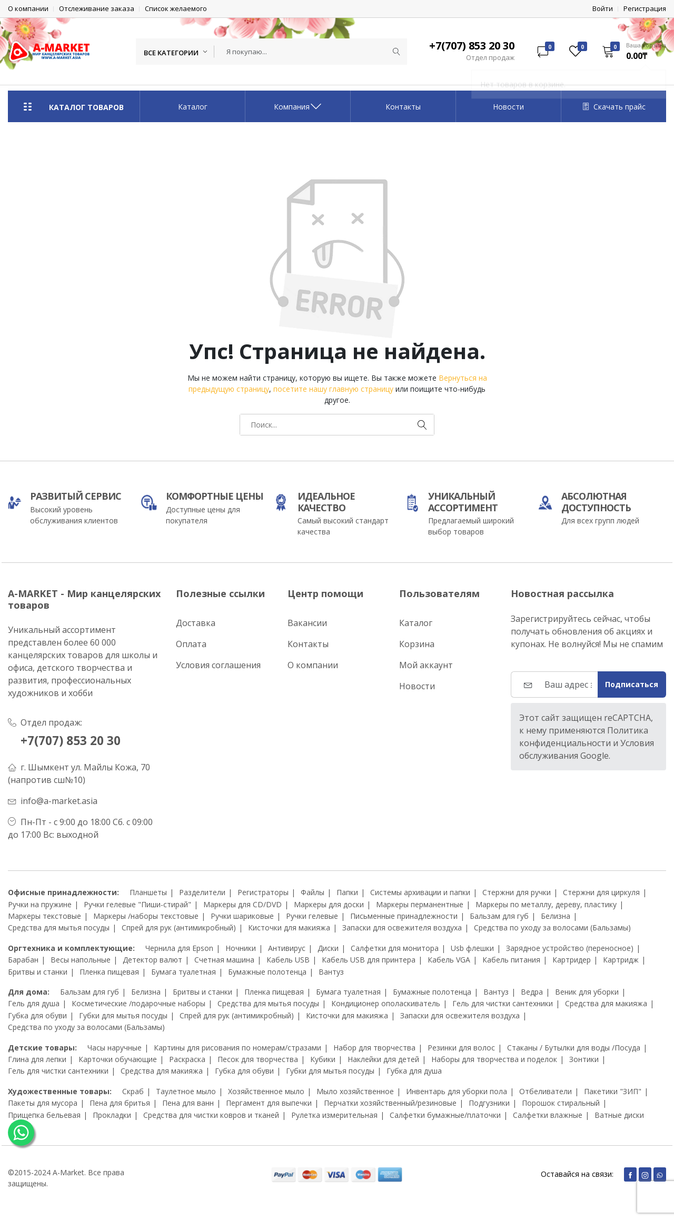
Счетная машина (224, 960)
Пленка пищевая (109, 972)
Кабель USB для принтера (368, 960)
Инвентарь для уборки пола (456, 1091)
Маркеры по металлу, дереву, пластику (546, 904)
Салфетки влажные (547, 1114)
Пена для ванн (188, 1103)
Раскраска (187, 1059)
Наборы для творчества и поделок (494, 1059)
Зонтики (584, 1059)
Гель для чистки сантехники (502, 1003)
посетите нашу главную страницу (333, 389)
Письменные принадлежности (404, 916)
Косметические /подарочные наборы (138, 1003)
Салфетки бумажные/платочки (445, 1114)
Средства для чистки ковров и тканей (211, 1114)
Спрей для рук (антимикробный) (179, 928)
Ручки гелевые (312, 916)
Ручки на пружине (40, 904)
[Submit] (396, 51)
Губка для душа (414, 1071)
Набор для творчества (374, 1047)
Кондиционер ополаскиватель (385, 1003)
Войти (602, 8)
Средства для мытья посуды (59, 928)
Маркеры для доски (329, 904)
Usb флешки (472, 948)
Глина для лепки (37, 1059)
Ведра (532, 992)
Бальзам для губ (499, 916)
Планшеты (148, 892)
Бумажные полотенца (267, 972)
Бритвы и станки (37, 972)
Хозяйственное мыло (266, 1091)
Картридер (571, 960)
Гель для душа (34, 1003)
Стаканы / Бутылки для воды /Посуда (573, 1047)
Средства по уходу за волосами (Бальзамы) (552, 928)
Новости (508, 107)
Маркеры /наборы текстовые (146, 916)
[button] (630, 51)
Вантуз (331, 972)
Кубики (322, 1059)
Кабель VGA (449, 960)
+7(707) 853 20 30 (74, 740)
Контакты (403, 107)
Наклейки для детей (383, 1059)
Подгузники (489, 1103)
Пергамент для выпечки (269, 1103)
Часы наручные (114, 1047)
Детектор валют (152, 960)
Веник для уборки (587, 992)
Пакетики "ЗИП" (612, 1091)
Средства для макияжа (606, 1003)
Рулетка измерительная (334, 1114)
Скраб (133, 1091)
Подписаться (631, 684)
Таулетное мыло (186, 1091)
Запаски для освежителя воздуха (402, 928)
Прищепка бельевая (44, 1114)
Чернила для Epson (179, 948)
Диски (328, 948)
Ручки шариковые (242, 916)
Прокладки (112, 1114)
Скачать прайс (614, 107)
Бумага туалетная (183, 972)
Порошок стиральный (561, 1103)
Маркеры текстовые (44, 916)
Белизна (555, 916)
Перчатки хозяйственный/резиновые (390, 1103)
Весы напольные (81, 960)
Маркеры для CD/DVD (242, 904)
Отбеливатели (545, 1091)
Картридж (621, 960)
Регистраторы (263, 892)
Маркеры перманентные (419, 904)
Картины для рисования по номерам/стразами (237, 1047)
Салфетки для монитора (395, 948)
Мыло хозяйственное (355, 1091)
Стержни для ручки (516, 892)
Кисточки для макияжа (289, 928)
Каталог (192, 107)
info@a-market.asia (59, 801)
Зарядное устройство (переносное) (569, 948)
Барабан (23, 960)
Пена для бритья (120, 1103)
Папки (347, 892)
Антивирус (286, 948)
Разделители (202, 892)
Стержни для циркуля (601, 892)
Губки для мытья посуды (123, 1015)
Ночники (240, 948)
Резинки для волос (461, 1047)
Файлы (312, 892)
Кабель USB (288, 960)
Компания (298, 106)
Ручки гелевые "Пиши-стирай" (137, 904)
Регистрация (644, 8)
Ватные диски (619, 1114)
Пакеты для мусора (42, 1103)
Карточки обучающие (117, 1059)
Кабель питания (511, 960)
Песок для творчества (257, 1059)
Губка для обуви (37, 1015)
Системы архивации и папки (420, 892)
